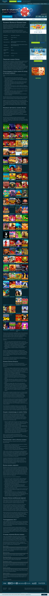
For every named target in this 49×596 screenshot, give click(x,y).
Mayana (38, 78)
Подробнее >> (42, 42)
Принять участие (35, 42)
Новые (24, 19)
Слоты (33, 19)
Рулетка (42, 19)
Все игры (6, 19)
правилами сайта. (28, 594)
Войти (19, 1)
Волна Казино (30, 3)
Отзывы (42, 3)
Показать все (44, 21)
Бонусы (45, 3)
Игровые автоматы (36, 3)
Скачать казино (26, 1)
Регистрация (13, 1)
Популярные (15, 19)
